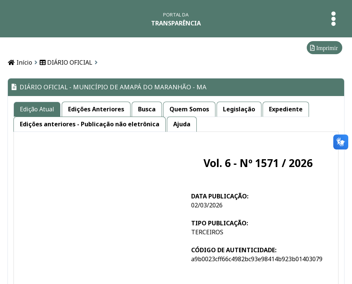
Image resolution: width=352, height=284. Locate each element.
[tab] (37, 109)
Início (19, 62)
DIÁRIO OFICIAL (66, 62)
